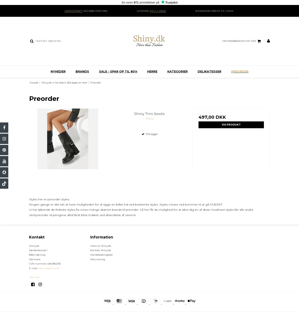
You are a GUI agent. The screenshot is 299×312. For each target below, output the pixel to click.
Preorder (240, 71)
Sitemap (34, 277)
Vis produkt (231, 124)
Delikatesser (209, 71)
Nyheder (58, 71)
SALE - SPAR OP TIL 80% (118, 71)
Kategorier (177, 71)
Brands (82, 71)
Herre (152, 71)
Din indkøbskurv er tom (242, 41)
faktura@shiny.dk (48, 268)
